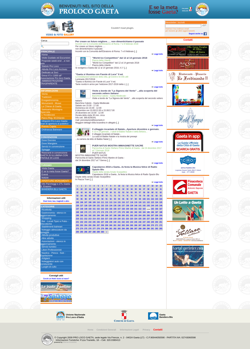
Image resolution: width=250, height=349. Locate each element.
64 (81, 196)
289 (144, 229)
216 (102, 219)
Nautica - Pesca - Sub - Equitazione (52, 254)
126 (77, 206)
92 (111, 199)
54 (127, 192)
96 (127, 199)
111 (102, 202)
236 (98, 222)
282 (115, 229)
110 (98, 202)
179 (123, 212)
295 (81, 232)
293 (160, 229)
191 (85, 215)
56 (136, 192)
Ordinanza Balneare (51, 129)
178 (119, 212)
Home (44, 54)
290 (148, 229)
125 (160, 202)
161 (135, 209)
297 (90, 232)
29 (111, 189)
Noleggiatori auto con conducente (51, 262)
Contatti (188, 39)
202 (131, 215)
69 (102, 196)
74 (123, 196)
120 (140, 202)
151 (94, 209)
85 (81, 199)
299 (98, 232)
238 (106, 222)
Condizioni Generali (107, 330)
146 (160, 206)
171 (90, 212)
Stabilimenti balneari (51, 226)
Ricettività (46, 209)
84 (77, 199)
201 (127, 215)
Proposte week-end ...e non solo (55, 62)
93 (115, 199)
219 (115, 219)
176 (110, 212)
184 (144, 212)
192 (90, 215)
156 (115, 209)
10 (119, 186)
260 (110, 225)
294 (77, 232)
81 (152, 196)
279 (102, 229)
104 (160, 199)
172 (94, 212)
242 (123, 222)
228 (152, 219)
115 (119, 202)
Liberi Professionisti (51, 249)
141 (140, 206)
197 (110, 215)
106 (81, 202)
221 (123, 219)
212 (85, 219)
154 (106, 209)
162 (140, 209)
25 (94, 189)
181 (131, 212)
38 (148, 189)
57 (140, 192)
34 (131, 189)
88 (94, 199)
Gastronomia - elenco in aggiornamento (53, 214)
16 (144, 186)
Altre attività (47, 238)
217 (106, 219)
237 (102, 222)
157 (119, 209)
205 (144, 215)
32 (123, 189)
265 (131, 225)
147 (77, 209)
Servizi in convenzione (53, 146)
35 (136, 189)
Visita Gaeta (47, 168)
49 (106, 192)
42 (77, 192)
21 (77, 189)
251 (160, 222)
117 (127, 202)
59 (148, 192)
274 (81, 229)
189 (77, 215)
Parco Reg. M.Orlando (53, 118)
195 (102, 215)
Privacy (146, 330)
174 (102, 212)
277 (94, 229)
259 (106, 225)
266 (135, 225)
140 (135, 206)
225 (140, 219)
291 (152, 229)
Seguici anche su (198, 34)
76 (131, 196)
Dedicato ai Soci (49, 72)
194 (98, 215)
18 (152, 186)
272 (160, 225)
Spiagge (45, 149)
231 (77, 222)
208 (156, 215)
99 (140, 199)
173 (98, 212)
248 (148, 222)
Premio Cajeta (48, 126)
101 (148, 199)
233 (85, 222)
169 (81, 212)
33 (127, 189)
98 (136, 199)
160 (131, 209)
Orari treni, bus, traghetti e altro (56, 201)
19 (156, 186)
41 (161, 189)
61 (156, 192)
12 (127, 186)
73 (119, 196)
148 (81, 209)
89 (98, 199)
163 (144, 209)
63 (77, 196)
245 (135, 222)
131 (98, 206)
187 (156, 212)
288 (140, 229)
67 (94, 196)
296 (85, 232)
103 (156, 199)
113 (110, 202)
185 (148, 212)
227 (148, 219)
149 (85, 209)
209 (160, 215)
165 (152, 209)
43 (81, 192)
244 (131, 222)
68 (98, 196)
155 (110, 209)
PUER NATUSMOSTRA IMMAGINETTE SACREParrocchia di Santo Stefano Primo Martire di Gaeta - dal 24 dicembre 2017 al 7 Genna (100, 157)
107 (85, 202)
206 (148, 215)
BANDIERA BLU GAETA (54, 189)
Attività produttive (50, 235)
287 (135, 229)
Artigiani (45, 258)
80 (148, 196)
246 (140, 222)
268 (144, 225)
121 (144, 202)
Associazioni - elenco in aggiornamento (53, 242)
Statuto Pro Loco (50, 66)
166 (156, 209)
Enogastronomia (49, 100)
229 (156, 219)
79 (144, 196)
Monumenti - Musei (51, 103)
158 (123, 209)
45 (90, 192)
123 (152, 202)
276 (90, 229)
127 (81, 206)
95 (123, 199)
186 (152, 212)
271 (156, 225)
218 (110, 219)
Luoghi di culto (48, 266)
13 (131, 186)
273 (77, 229)
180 (127, 212)
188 (160, 212)
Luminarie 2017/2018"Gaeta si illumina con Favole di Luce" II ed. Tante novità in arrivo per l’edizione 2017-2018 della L (100, 81)
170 (85, 212)
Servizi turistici (48, 246)
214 (94, 219)
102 (152, 199)
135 (115, 206)
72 (115, 196)
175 (106, 212)
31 (119, 189)
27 (102, 189)
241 (119, 222)
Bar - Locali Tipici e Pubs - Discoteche (54, 222)
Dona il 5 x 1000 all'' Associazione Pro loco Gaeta (55, 76)
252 (77, 225)
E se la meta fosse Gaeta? (55, 171)
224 (135, 219)
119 (135, 202)
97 (131, 199)
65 (86, 196)
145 (156, 206)
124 (156, 202)
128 (85, 206)
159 (127, 209)
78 (140, 196)
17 (148, 186)
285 (127, 229)
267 (140, 225)
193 (94, 215)
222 (127, 219)
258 (102, 225)
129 (90, 206)
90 (102, 199)
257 (98, 225)
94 (119, 199)
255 (90, 225)
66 (90, 196)
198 (115, 215)
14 (136, 186)
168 (77, 212)
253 (81, 225)
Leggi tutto (158, 54)
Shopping (46, 218)
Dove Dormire (48, 140)
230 (160, 219)
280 (106, 229)
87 (90, 199)
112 (106, 202)
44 (86, 192)
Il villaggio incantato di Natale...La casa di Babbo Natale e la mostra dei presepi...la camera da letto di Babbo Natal (106, 136)
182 (135, 212)
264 (127, 225)
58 (144, 192)
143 (148, 206)
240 (115, 222)
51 (115, 192)
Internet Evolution (70, 342)
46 (94, 192)
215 (98, 219)
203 (135, 215)
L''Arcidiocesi (48, 115)
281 (110, 229)
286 (131, 229)
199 (119, 215)
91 (106, 199)
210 (77, 219)
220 (119, 219)
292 (156, 229)
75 (127, 196)
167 (160, 209)
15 (140, 186)
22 (81, 189)
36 (140, 189)
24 (90, 189)
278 (98, 229)
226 (144, 219)
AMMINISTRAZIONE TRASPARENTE (51, 82)
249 (152, 222)
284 (123, 229)
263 (123, 225)
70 (106, 196)
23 (86, 189)
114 (115, 202)
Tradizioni (46, 97)
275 (85, 229)
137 (123, 206)
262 (119, 225)
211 (81, 219)
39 (152, 189)
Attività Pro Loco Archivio (54, 69)
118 (131, 202)
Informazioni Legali (130, 330)
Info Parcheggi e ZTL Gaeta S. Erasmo (55, 185)
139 (131, 206)
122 (148, 202)
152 (98, 209)
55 (131, 192)
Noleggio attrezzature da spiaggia (53, 231)
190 (81, 215)
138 (127, 206)
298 (94, 232)
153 (102, 209)
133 (106, 206)
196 (106, 215)
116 (123, 202)
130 (94, 206)
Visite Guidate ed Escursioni (55, 57)
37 (144, 189)
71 (111, 196)
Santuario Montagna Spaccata (51, 110)
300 (102, 232)
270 (152, 225)
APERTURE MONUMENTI (55, 180)
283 (119, 229)
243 (127, 222)
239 (110, 222)
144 (152, 206)
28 (106, 189)
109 (94, 202)
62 (161, 192)
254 (85, 225)
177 (115, 212)
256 (94, 225)
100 (144, 199)
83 (161, 196)
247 (144, 222)
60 (152, 192)
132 (102, 206)
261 (115, 225)
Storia (44, 94)
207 (152, 215)
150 (90, 209)
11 (123, 186)
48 (102, 192)
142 (144, 206)
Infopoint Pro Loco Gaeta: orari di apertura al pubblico (54, 122)
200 (123, 215)
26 (98, 189)
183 (140, 212)
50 (111, 192)
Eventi (44, 174)
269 (148, 225)
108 (90, 202)
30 (115, 189)
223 (131, 219)
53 (123, 192)
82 (156, 196)
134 (110, 206)
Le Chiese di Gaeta (51, 106)
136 (119, 206)
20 (161, 186)
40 (156, 189)
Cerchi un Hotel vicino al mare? (56, 279)
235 (94, 222)
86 (86, 199)
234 (90, 222)
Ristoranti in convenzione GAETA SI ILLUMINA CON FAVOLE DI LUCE (54, 155)
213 (90, 219)
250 (156, 222)
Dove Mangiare (49, 143)
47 (98, 192)
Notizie (45, 177)
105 (77, 202)
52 (119, 192)
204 (140, 215)
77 (136, 196)
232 (81, 222)
